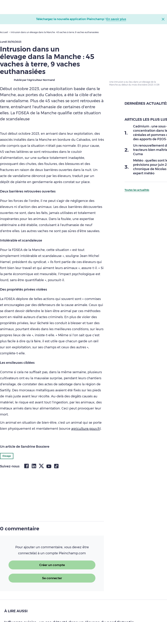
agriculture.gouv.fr (85, 429)
